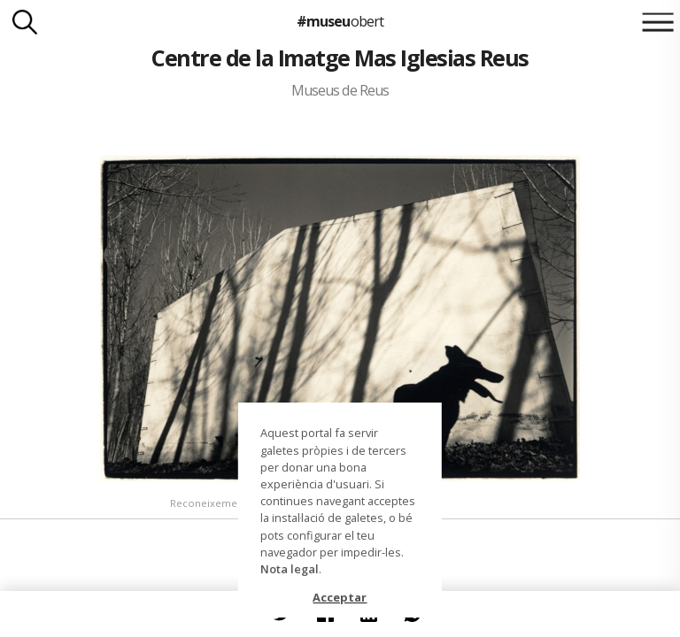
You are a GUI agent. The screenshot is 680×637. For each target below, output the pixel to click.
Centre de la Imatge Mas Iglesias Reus (339, 57)
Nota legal (289, 569)
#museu (339, 21)
